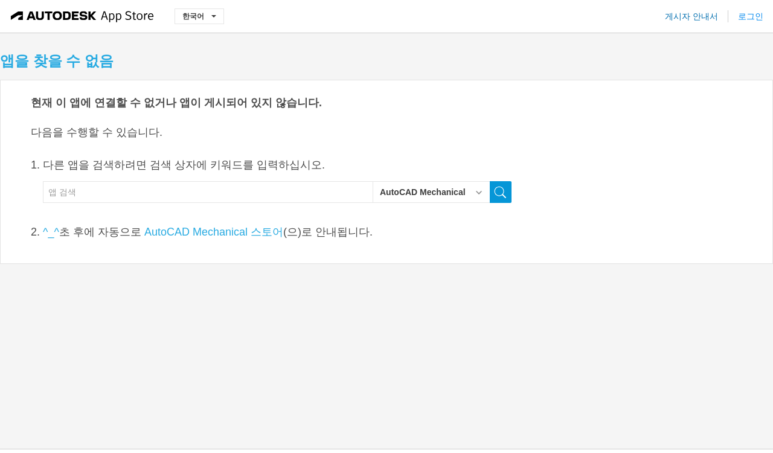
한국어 (199, 16)
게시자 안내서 (691, 16)
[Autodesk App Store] (82, 16)
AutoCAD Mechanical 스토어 (213, 232)
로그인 (750, 16)
